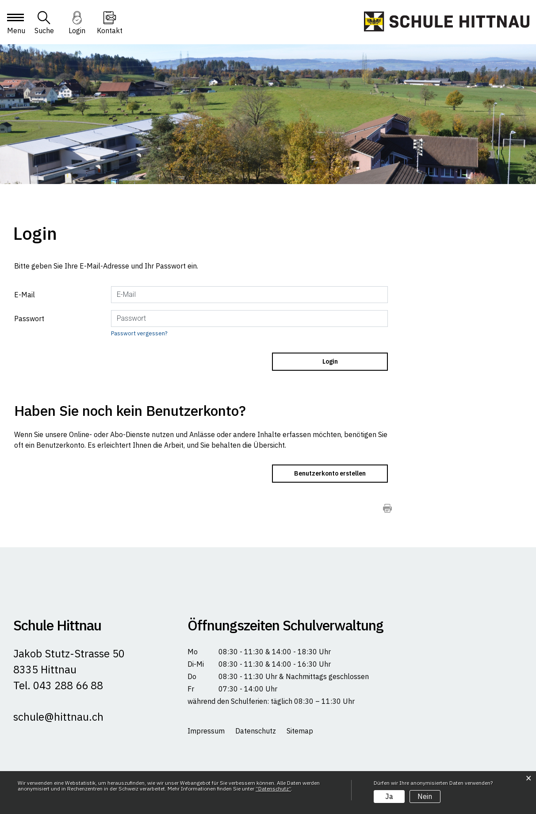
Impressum (206, 730)
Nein (424, 796)
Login (77, 30)
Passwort (29, 318)
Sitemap (300, 730)
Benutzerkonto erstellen (330, 473)
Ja (389, 796)
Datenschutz (255, 730)
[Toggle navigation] (15, 25)
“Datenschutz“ (273, 788)
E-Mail (24, 294)
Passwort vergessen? (139, 333)
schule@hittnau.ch (58, 717)
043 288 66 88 (67, 685)
